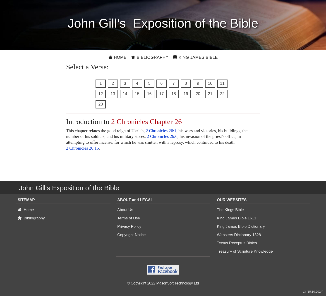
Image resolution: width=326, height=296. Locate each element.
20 (198, 94)
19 (186, 94)
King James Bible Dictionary (241, 226)
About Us (125, 210)
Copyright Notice (131, 235)
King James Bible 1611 (236, 218)
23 (100, 104)
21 (210, 94)
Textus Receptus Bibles (237, 243)
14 (125, 94)
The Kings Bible (230, 210)
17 (161, 94)
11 (222, 83)
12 (100, 94)
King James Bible (195, 57)
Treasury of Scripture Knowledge (245, 251)
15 (137, 94)
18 (173, 94)
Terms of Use (128, 218)
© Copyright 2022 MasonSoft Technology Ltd (163, 283)
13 (112, 94)
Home (117, 57)
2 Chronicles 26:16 (82, 148)
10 (210, 83)
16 (149, 94)
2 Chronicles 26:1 (161, 130)
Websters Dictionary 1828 (239, 235)
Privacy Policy (129, 226)
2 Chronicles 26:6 (162, 136)
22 (222, 94)
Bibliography (149, 57)
